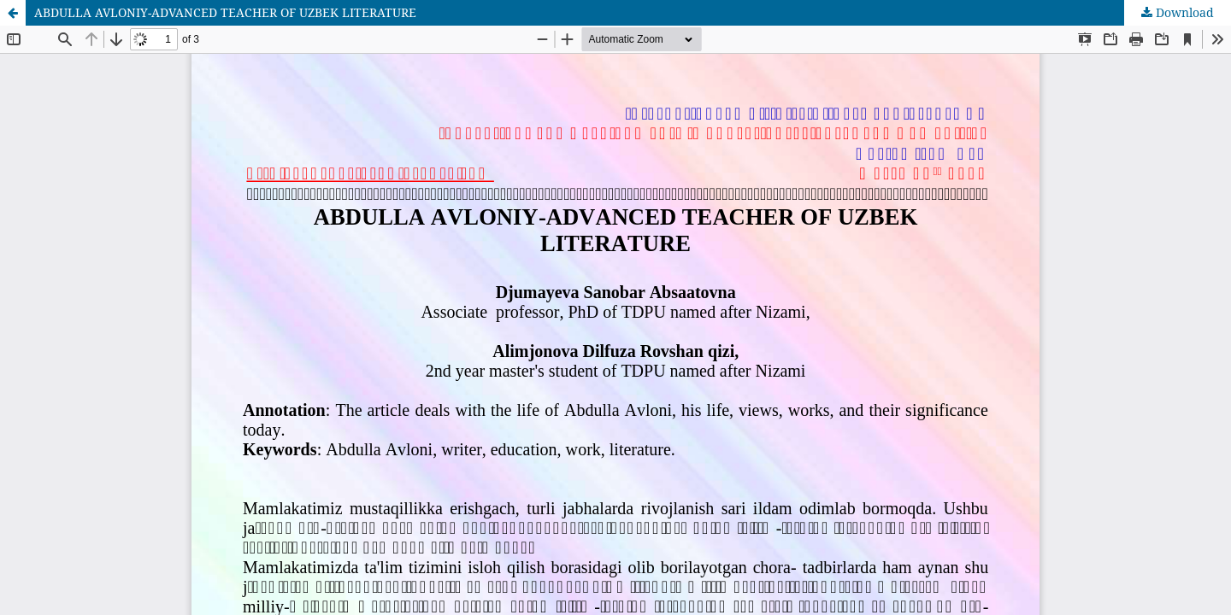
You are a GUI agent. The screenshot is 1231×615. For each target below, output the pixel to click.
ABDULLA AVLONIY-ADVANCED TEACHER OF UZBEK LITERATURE (225, 12)
